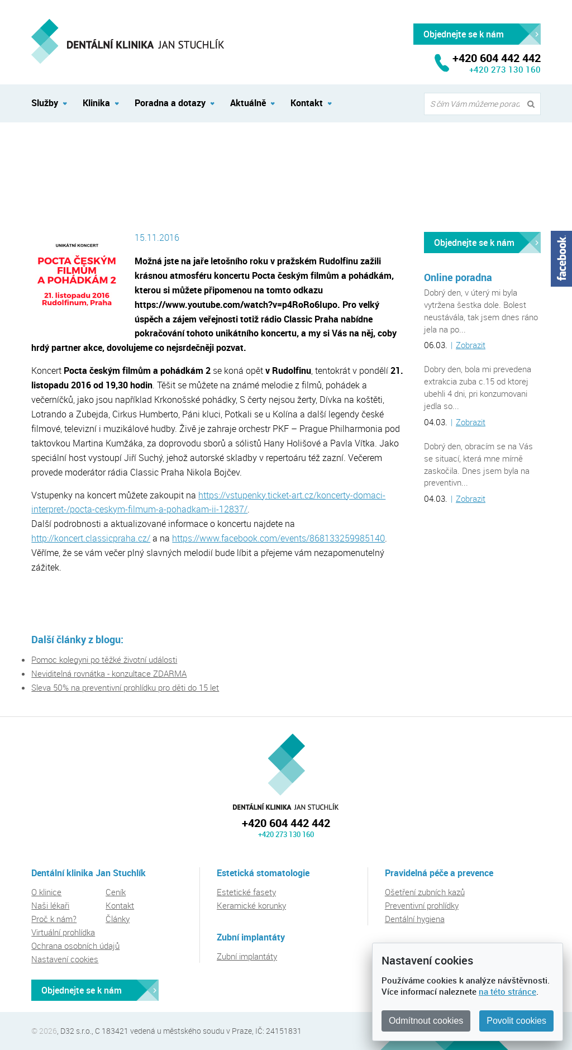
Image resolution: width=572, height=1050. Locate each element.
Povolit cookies (516, 1020)
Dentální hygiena (415, 918)
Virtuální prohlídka (63, 932)
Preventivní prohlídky (422, 905)
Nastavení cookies (64, 959)
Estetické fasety (246, 891)
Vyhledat (533, 104)
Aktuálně (46, 147)
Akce (90, 147)
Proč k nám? (54, 918)
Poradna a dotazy (170, 103)
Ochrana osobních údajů (75, 945)
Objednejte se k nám (474, 242)
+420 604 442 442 (286, 822)
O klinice (46, 891)
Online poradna (458, 277)
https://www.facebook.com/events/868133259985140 (278, 538)
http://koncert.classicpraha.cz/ (90, 538)
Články (118, 918)
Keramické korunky (251, 905)
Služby (44, 103)
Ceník (116, 891)
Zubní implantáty (247, 956)
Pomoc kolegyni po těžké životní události (104, 659)
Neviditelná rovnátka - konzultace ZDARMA (109, 673)
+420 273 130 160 (505, 69)
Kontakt (306, 103)
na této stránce (507, 991)
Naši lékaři (50, 905)
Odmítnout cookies (426, 1020)
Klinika (96, 103)
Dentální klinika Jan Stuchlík (286, 772)
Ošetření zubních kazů (425, 891)
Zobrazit (470, 344)
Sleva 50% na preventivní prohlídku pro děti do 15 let (125, 687)
